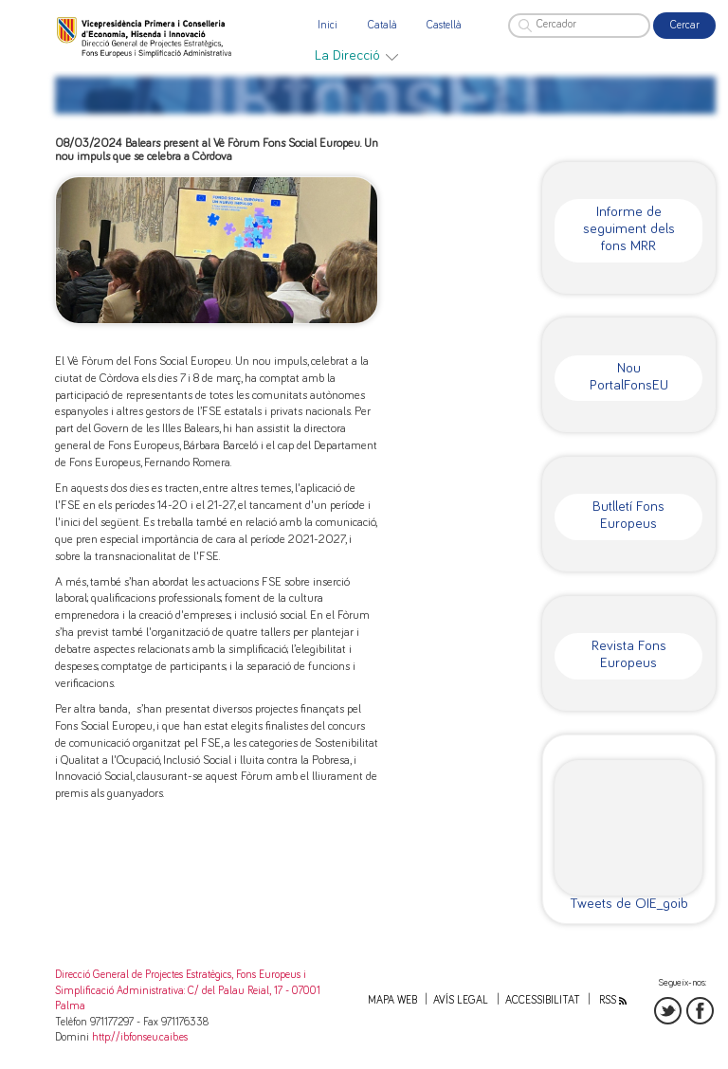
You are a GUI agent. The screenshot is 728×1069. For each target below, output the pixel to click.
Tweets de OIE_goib (629, 904)
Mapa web (392, 1000)
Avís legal (460, 1000)
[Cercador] (579, 25)
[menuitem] (356, 56)
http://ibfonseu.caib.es (140, 1037)
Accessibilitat (542, 1000)
